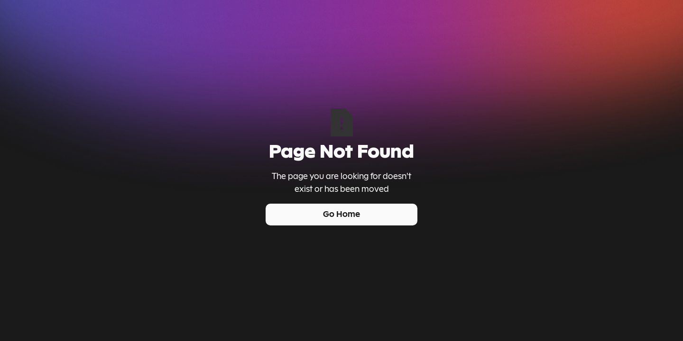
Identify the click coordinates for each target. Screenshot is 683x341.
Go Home (341, 214)
